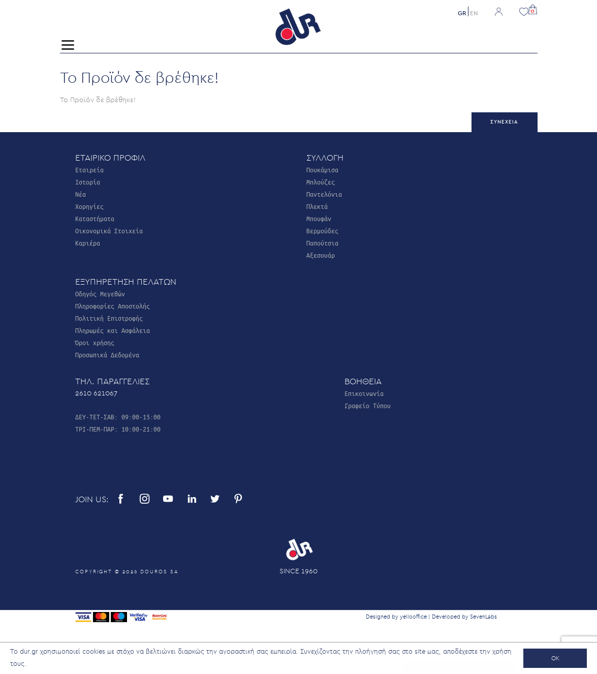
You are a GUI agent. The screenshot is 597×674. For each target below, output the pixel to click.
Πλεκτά (317, 206)
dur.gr (29, 652)
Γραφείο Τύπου (367, 405)
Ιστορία (87, 181)
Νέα (80, 194)
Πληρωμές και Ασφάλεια (112, 330)
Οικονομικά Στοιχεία (109, 230)
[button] (532, 8)
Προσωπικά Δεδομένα (107, 354)
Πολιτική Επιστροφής (109, 318)
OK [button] (555, 658)
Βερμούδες (322, 230)
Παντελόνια (324, 194)
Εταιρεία (89, 169)
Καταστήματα (94, 218)
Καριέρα (87, 242)
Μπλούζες (320, 181)
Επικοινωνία (364, 393)
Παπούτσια (322, 242)
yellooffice (413, 617)
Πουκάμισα (322, 169)
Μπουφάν (318, 218)
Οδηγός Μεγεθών (100, 293)
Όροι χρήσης (94, 342)
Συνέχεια (504, 122)
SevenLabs (483, 617)
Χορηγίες (89, 206)
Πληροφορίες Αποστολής (112, 305)
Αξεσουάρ (320, 255)
